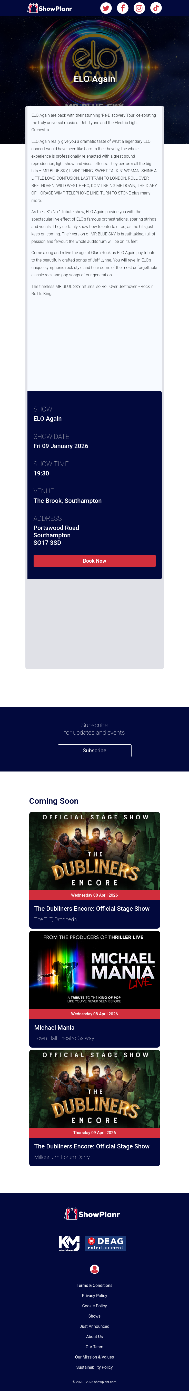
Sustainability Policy (94, 1367)
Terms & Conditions (95, 1285)
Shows (94, 1316)
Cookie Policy (94, 1305)
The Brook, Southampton (68, 500)
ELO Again (48, 418)
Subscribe (94, 750)
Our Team (94, 1346)
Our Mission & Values (94, 1357)
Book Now (94, 561)
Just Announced (95, 1326)
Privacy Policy (94, 1295)
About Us (94, 1336)
